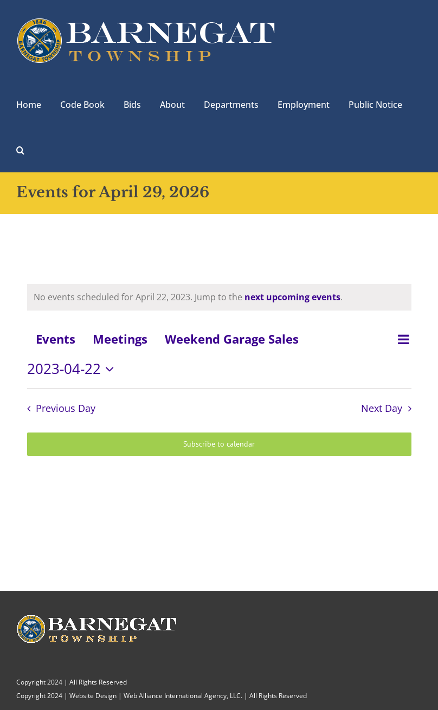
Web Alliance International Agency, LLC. (183, 695)
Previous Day (65, 408)
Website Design (93, 695)
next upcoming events (292, 297)
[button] (20, 149)
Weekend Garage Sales (232, 339)
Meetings (120, 339)
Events (55, 339)
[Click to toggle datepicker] (73, 369)
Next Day (381, 408)
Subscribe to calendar (219, 444)
